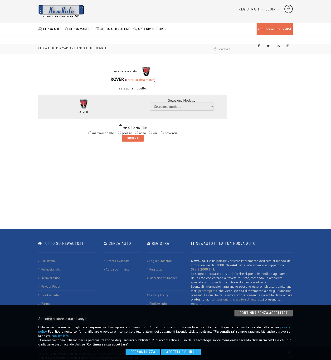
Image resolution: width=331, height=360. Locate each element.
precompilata (207, 291)
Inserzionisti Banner (162, 278)
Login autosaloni (159, 261)
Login (271, 9)
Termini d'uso (49, 278)
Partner (45, 303)
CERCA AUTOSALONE (113, 29)
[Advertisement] (144, 12)
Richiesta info (49, 269)
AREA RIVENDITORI (150, 29)
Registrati (249, 9)
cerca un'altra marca (140, 80)
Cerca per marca (116, 269)
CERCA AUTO (50, 29)
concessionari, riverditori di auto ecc (236, 299)
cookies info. (60, 336)
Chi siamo (46, 261)
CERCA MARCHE (78, 29)
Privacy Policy (49, 286)
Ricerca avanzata (117, 261)
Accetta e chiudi (181, 352)
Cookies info (48, 295)
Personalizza (143, 352)
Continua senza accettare (263, 313)
